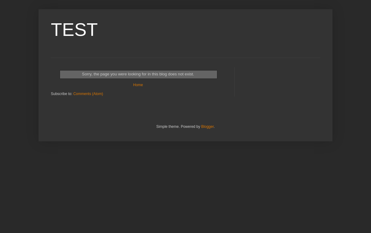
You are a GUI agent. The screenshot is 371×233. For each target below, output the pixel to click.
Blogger (207, 126)
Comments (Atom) (88, 94)
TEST (74, 29)
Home (138, 85)
